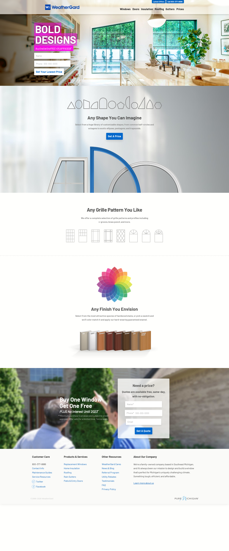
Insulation (147, 9)
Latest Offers (158, 1)
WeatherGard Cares (111, 464)
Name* (144, 404)
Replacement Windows (75, 464)
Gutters (170, 9)
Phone (53, 64)
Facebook (39, 486)
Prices (180, 9)
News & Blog (108, 468)
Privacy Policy (109, 489)
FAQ (104, 485)
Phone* (144, 413)
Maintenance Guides (42, 472)
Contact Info (38, 468)
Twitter (37, 481)
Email (144, 422)
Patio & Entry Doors (73, 480)
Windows (125, 9)
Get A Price (114, 136)
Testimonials (108, 480)
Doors (135, 9)
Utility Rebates (109, 476)
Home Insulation (72, 468)
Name (53, 56)
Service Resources (41, 476)
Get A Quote (144, 430)
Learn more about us (143, 483)
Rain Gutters (70, 476)
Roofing (159, 9)
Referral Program (110, 472)
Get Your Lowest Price (49, 71)
